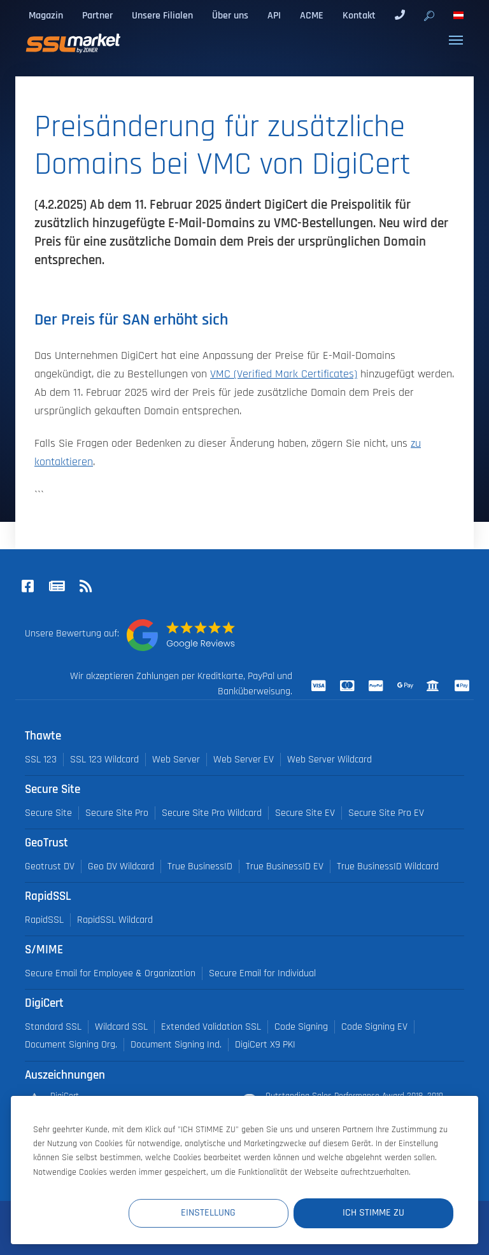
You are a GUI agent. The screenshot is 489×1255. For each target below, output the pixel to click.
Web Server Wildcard (329, 759)
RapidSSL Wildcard (115, 920)
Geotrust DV (49, 866)
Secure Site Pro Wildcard (212, 813)
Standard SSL (53, 1027)
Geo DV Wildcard (121, 866)
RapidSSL (44, 920)
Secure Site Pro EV (386, 813)
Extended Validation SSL (211, 1027)
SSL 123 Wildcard (104, 759)
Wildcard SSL (121, 1027)
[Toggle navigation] (456, 40)
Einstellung (219, 1212)
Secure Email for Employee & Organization (110, 973)
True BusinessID (199, 866)
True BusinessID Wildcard (388, 866)
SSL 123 (41, 759)
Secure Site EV (305, 813)
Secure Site (48, 813)
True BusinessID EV (284, 866)
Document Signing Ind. (176, 1044)
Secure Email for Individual (262, 973)
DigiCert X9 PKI (265, 1044)
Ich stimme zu (377, 1212)
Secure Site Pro (116, 813)
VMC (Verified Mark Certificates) (283, 374)
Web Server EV (243, 759)
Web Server (176, 759)
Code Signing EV (374, 1027)
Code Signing (301, 1027)
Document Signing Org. (71, 1044)
